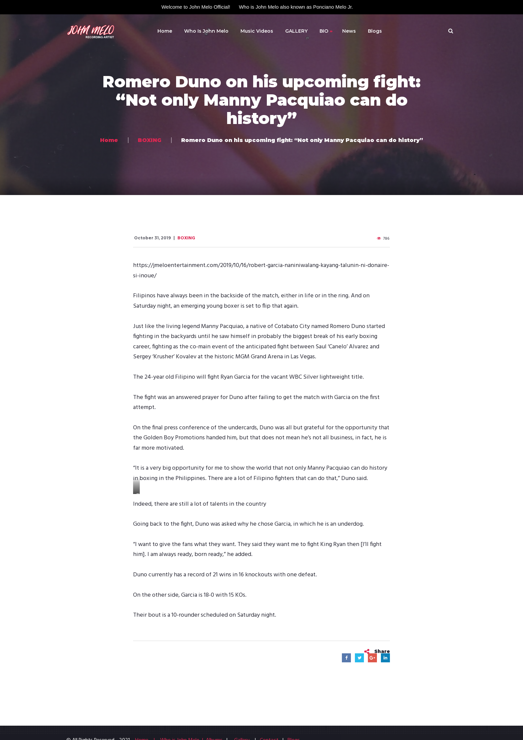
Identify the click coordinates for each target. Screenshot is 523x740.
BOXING (186, 238)
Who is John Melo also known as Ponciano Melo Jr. (296, 7)
